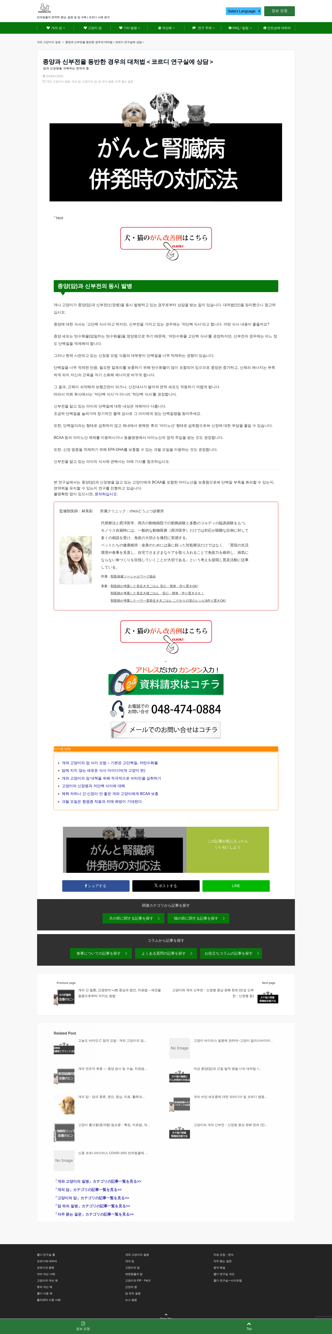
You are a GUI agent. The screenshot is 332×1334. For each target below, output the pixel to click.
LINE (236, 886)
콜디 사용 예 (44, 1294)
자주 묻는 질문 (124, 81)
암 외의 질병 (106, 81)
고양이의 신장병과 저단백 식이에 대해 (93, 786)
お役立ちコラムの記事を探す (229, 955)
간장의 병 (131, 1288)
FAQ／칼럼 (239, 28)
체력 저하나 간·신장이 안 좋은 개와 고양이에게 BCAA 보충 (110, 794)
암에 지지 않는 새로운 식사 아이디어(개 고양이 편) (103, 770)
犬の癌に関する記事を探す (131, 920)
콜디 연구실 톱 (46, 1256)
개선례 (165, 28)
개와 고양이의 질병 (58, 81)
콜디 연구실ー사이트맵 (227, 1282)
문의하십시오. (106, 494)
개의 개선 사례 (46, 1275)
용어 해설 (219, 1269)
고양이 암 (93, 28)
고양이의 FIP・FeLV (138, 1282)
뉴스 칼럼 (131, 1301)
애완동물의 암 (133, 1275)
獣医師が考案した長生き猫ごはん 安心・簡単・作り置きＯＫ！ (157, 593)
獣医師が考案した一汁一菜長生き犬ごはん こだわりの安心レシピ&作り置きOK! (168, 600)
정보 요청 (279, 11)
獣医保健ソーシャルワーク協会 (133, 576)
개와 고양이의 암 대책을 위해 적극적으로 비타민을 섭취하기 (111, 778)
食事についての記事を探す (99, 955)
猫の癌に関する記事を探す (196, 920)
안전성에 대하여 (277, 28)
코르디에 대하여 (47, 1262)
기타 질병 (128, 28)
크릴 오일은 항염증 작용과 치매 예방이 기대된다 (102, 801)
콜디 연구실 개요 (223, 1275)
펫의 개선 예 (44, 1288)
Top (249, 1326)
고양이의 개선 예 (47, 1282)
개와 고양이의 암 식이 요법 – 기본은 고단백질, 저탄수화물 (110, 763)
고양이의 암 (89, 81)
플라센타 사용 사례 (49, 1301)
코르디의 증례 (45, 1269)
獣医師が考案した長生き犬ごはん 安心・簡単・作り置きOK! (154, 586)
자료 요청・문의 (223, 1256)
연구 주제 (202, 28)
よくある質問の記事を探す (164, 955)
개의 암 (54, 28)
